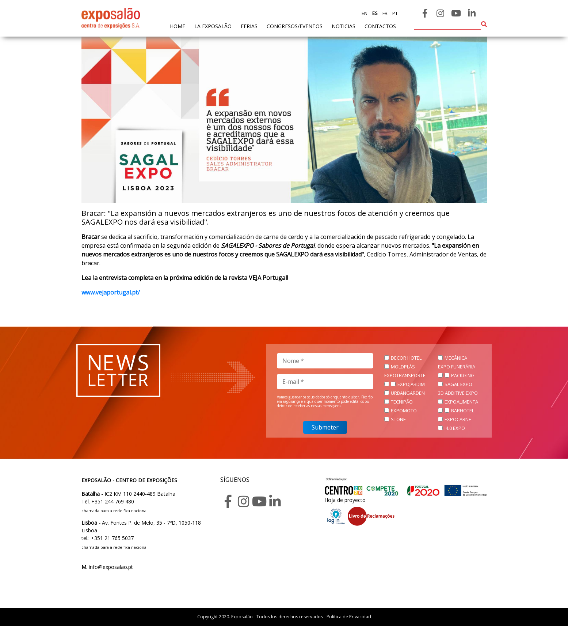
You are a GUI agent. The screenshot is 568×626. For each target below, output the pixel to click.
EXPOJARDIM (411, 384)
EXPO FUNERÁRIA (456, 366)
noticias (343, 26)
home (177, 26)
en (364, 13)
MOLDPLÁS (403, 366)
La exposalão (213, 26)
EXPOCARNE (458, 419)
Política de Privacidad (349, 617)
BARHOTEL (462, 410)
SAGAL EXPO (458, 384)
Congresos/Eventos (295, 26)
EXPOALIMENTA (461, 401)
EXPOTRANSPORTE (405, 375)
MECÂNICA (456, 358)
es (374, 13)
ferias (249, 26)
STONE (398, 419)
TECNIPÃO (402, 401)
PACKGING (462, 375)
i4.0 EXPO (455, 428)
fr (384, 13)
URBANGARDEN (408, 393)
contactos (380, 26)
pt (394, 13)
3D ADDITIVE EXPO (458, 393)
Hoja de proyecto (345, 499)
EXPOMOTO (404, 410)
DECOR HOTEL (406, 358)
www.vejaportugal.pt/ (110, 292)
